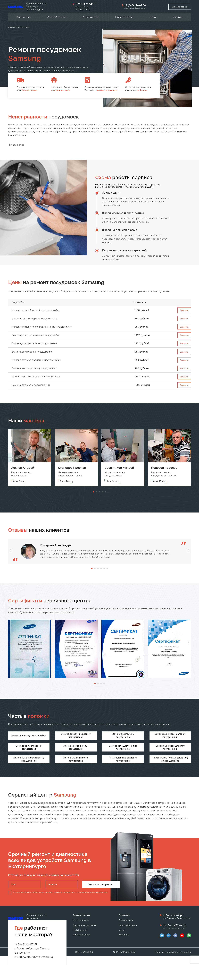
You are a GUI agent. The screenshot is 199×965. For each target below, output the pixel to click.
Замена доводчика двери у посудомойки (53, 742)
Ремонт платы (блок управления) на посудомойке (42, 328)
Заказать (183, 310)
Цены (153, 17)
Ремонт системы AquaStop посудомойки (36, 382)
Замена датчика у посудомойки (31, 391)
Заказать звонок (178, 6)
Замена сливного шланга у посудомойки (53, 754)
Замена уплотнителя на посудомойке (34, 346)
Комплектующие (124, 17)
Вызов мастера (90, 17)
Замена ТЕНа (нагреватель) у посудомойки (84, 754)
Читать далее (16, 144)
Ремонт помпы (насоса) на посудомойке (36, 310)
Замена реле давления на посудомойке (36, 337)
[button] (188, 466)
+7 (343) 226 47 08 (132, 5)
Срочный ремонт (56, 17)
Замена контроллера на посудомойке (34, 319)
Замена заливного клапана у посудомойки (115, 742)
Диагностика (23, 17)
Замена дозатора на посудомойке (32, 355)
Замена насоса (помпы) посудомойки (34, 373)
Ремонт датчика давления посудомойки (36, 364)
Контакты (178, 17)
